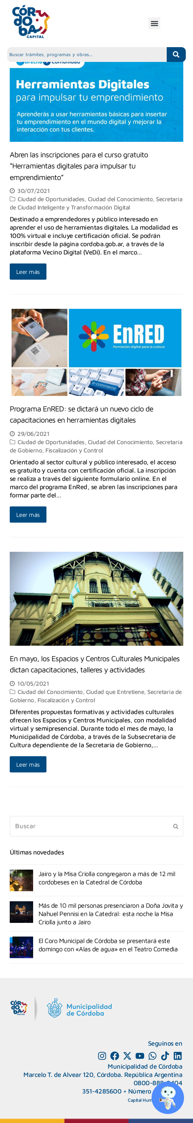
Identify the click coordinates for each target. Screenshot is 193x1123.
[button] (154, 23)
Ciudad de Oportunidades (51, 198)
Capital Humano (144, 1100)
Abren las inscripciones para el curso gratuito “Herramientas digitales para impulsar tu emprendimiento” (79, 165)
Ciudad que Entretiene (115, 691)
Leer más (28, 271)
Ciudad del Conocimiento (120, 198)
